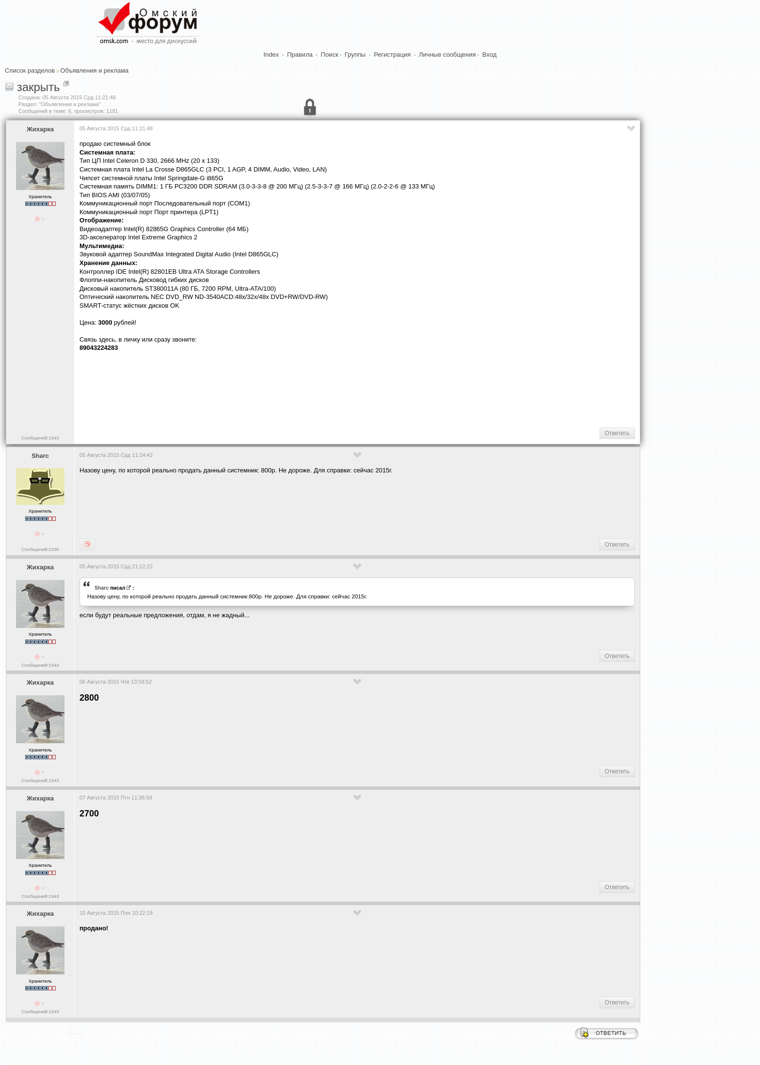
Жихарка (40, 129)
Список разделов (30, 70)
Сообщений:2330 (40, 549)
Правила (300, 54)
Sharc (40, 455)
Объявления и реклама (94, 70)
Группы (355, 54)
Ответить (617, 433)
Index (271, 54)
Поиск (329, 54)
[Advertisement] (255, 388)
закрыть (38, 87)
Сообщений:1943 (40, 437)
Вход (489, 54)
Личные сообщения (447, 54)
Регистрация (392, 54)
